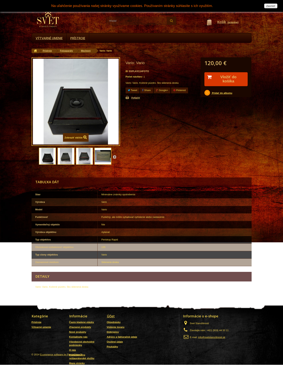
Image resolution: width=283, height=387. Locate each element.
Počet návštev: (134, 76)
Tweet (132, 90)
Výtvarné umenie (49, 38)
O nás (72, 350)
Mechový (86, 50)
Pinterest (179, 90)
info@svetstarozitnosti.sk (211, 337)
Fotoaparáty (66, 50)
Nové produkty (77, 332)
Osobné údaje (115, 341)
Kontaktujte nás (78, 336)
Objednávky (114, 322)
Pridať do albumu (221, 93)
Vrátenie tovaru (115, 327)
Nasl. (114, 157)
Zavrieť (270, 6)
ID (127, 71)
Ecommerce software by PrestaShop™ (61, 376)
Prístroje (77, 38)
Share (146, 90)
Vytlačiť (135, 97)
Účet (111, 316)
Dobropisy (113, 332)
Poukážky (112, 346)
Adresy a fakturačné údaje (122, 336)
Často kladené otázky (81, 322)
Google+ (162, 90)
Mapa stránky (77, 363)
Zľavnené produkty (80, 327)
